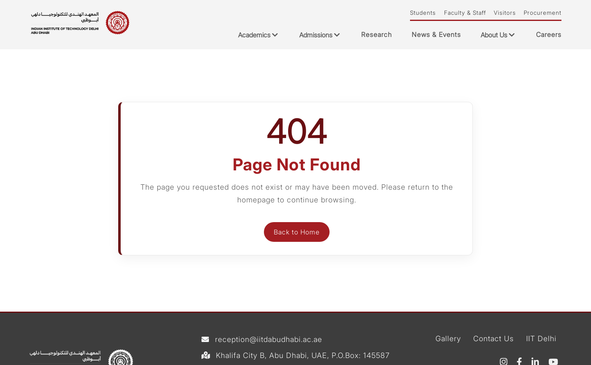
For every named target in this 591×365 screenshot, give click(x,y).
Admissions (320, 35)
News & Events (436, 35)
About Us (498, 35)
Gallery (448, 339)
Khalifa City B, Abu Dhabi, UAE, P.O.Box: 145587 (303, 355)
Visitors (505, 12)
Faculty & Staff (465, 12)
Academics (258, 35)
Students (423, 12)
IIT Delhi (541, 339)
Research (376, 35)
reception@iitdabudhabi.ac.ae (268, 339)
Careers (548, 35)
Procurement (542, 12)
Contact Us (493, 339)
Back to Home (297, 232)
